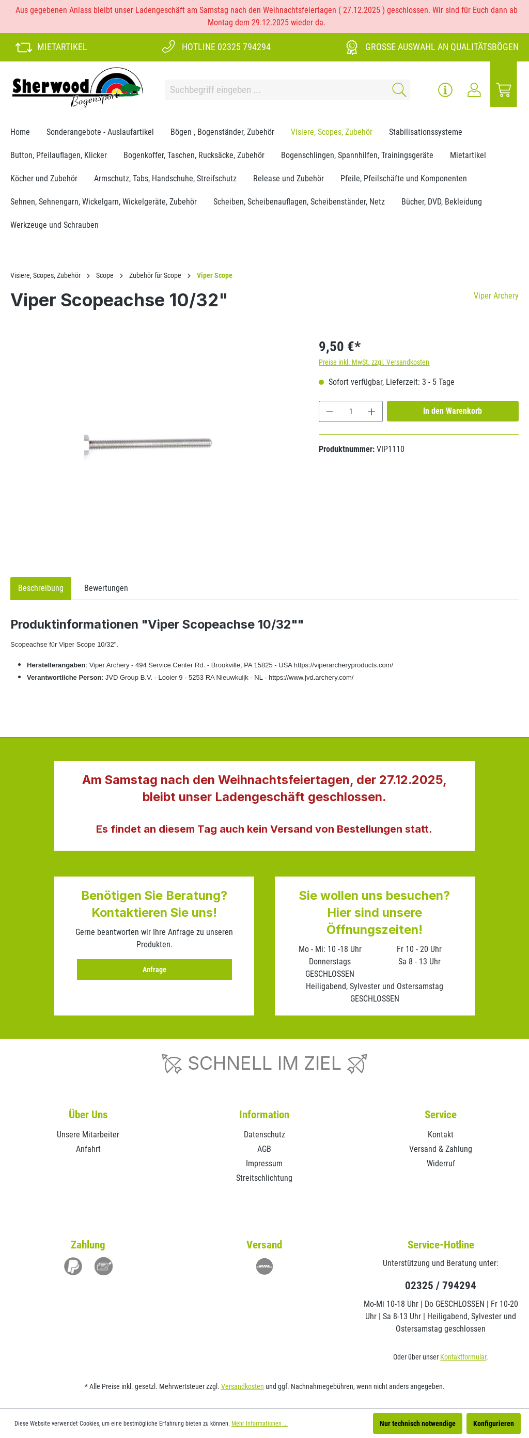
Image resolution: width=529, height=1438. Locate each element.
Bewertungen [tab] (106, 588)
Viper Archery (496, 296)
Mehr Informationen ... (259, 1423)
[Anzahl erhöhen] (372, 411)
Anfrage (154, 969)
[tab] (40, 588)
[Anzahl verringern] (329, 411)
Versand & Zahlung (440, 1149)
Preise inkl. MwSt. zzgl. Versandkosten (374, 362)
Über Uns (88, 1114)
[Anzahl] (351, 411)
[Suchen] (397, 90)
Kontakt (441, 1134)
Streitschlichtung (264, 1178)
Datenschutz (264, 1134)
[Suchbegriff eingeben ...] (275, 90)
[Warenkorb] (504, 90)
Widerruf (441, 1163)
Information (264, 1114)
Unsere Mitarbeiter (88, 1134)
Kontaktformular (463, 1357)
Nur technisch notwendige (418, 1423)
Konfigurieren (493, 1423)
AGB (264, 1149)
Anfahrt (88, 1149)
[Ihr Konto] (474, 90)
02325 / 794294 (440, 1285)
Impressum (264, 1163)
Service (441, 1114)
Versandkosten (242, 1386)
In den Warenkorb (452, 411)
